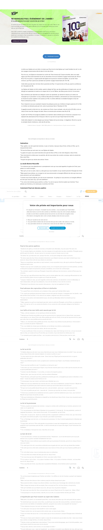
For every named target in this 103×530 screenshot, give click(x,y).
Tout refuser (51, 43)
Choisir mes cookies (43, 39)
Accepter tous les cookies (57, 39)
